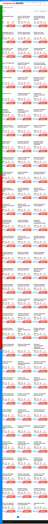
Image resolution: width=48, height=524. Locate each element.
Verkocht (34, 2)
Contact (44, 2)
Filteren (3, 11)
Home (27, 2)
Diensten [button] (37, 2)
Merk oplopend (43, 11)
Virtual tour (41, 3)
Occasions (30, 2)
